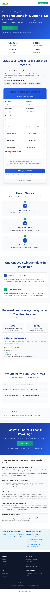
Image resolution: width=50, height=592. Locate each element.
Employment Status (10, 143)
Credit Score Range (10, 136)
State (26, 122)
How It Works (5, 561)
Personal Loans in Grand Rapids (34, 539)
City (6, 122)
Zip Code (38, 122)
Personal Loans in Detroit (32, 536)
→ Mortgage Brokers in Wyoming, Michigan (13, 536)
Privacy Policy (29, 160)
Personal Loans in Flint (31, 541)
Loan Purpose (29, 130)
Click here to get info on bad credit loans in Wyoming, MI (17, 415)
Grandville (7, 83)
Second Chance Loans (31, 558)
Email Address (9, 108)
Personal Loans (9, 12)
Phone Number (30, 108)
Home (3, 12)
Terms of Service (20, 160)
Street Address (9, 115)
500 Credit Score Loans (32, 566)
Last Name (29, 101)
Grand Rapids (22, 83)
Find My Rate (43, 3)
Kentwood (31, 83)
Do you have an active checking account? (13, 151)
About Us (4, 558)
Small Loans (29, 561)
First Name (8, 101)
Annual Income (30, 136)
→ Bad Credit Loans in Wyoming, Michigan (13, 534)
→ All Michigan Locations (33, 534)
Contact (4, 563)
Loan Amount (9, 130)
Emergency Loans (30, 563)
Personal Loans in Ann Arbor (33, 544)
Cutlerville (14, 83)
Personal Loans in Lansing (32, 546)
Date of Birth (29, 143)
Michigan (16, 12)
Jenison (38, 83)
